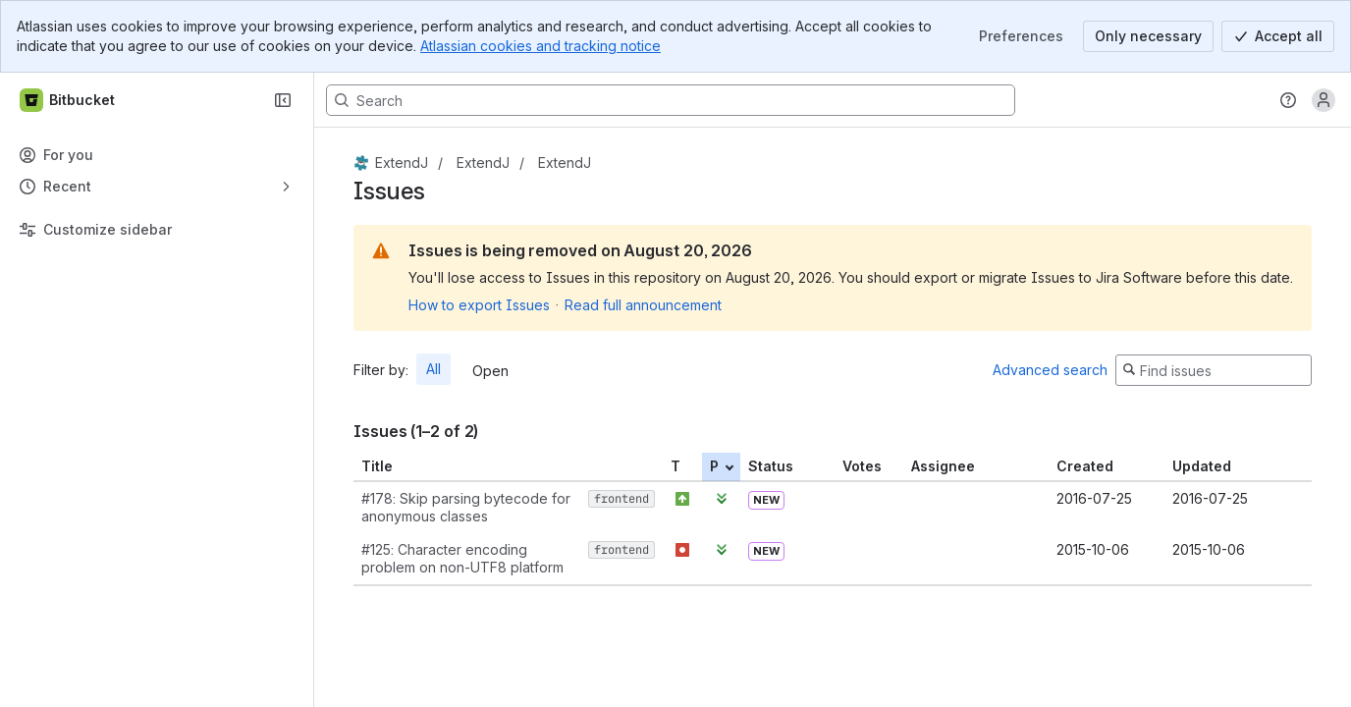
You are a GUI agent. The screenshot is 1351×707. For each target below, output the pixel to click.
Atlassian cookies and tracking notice (540, 45)
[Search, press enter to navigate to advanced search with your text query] (670, 100)
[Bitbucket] (68, 100)
